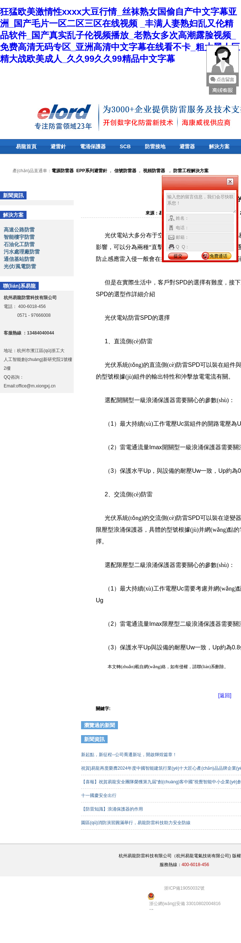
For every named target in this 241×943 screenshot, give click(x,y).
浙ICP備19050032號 (184, 888)
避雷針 (58, 146)
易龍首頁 (26, 146)
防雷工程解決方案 (190, 170)
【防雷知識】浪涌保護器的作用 (112, 809)
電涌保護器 (93, 146)
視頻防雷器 (154, 170)
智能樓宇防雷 (19, 237)
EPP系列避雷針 (91, 170)
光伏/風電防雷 (20, 266)
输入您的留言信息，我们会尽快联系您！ (201, 203)
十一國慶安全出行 (99, 795)
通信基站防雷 (19, 259)
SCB (125, 146)
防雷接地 (155, 146)
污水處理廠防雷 (22, 252)
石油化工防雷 (19, 244)
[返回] (224, 695)
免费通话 (218, 256)
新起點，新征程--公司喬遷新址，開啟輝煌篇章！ (129, 754)
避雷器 (187, 146)
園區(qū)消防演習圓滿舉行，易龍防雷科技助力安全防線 (136, 822)
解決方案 (219, 146)
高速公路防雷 (19, 230)
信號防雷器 (125, 170)
